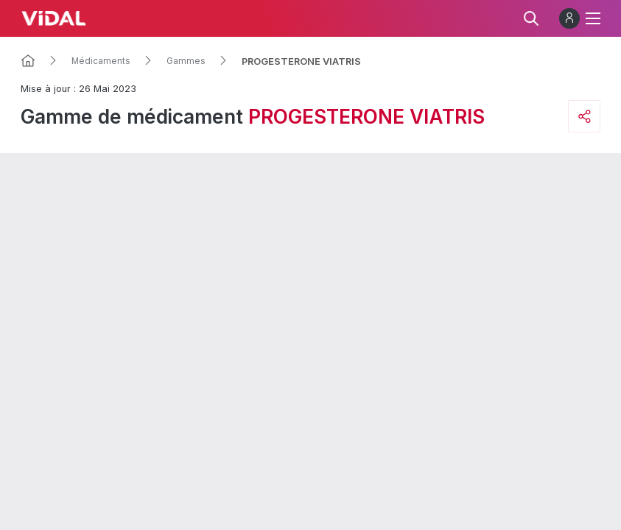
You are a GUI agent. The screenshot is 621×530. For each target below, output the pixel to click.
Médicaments (100, 61)
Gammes (186, 61)
